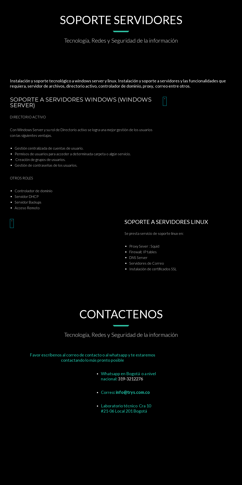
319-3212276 (130, 378)
